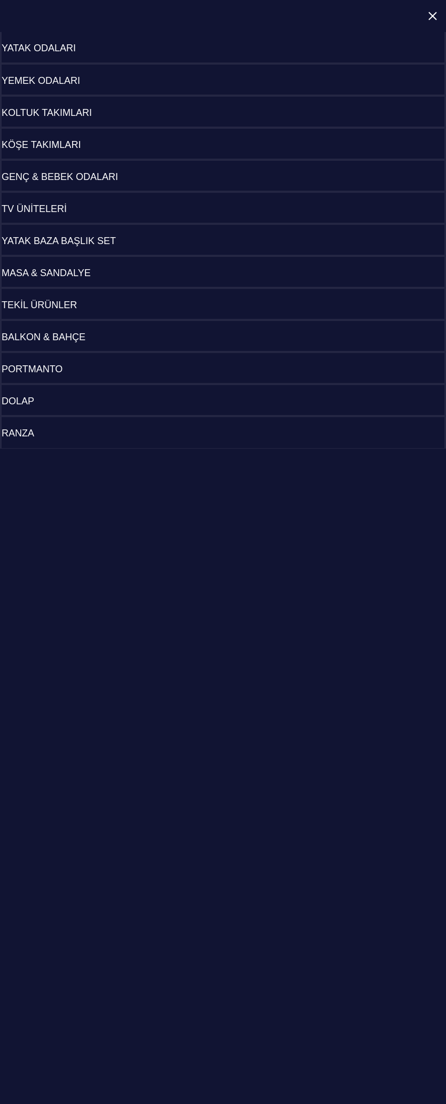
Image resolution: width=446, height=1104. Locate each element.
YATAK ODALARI (39, 48)
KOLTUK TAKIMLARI (47, 112)
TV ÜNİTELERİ (34, 208)
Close (432, 16)
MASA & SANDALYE (46, 273)
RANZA (18, 433)
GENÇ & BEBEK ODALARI (60, 176)
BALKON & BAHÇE (43, 337)
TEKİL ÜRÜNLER (39, 305)
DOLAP (18, 401)
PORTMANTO (32, 369)
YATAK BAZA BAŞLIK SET (59, 241)
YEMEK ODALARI (41, 80)
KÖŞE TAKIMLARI (41, 144)
